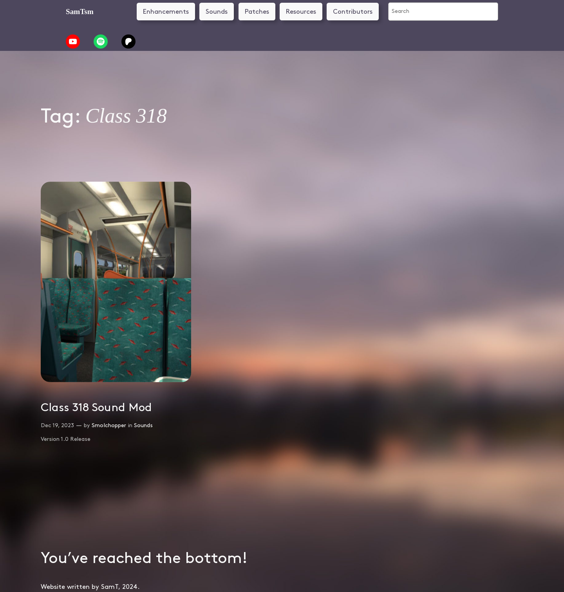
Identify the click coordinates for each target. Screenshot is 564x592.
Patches (257, 11)
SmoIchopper (109, 425)
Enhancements (166, 11)
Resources (301, 11)
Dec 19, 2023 (57, 425)
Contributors (352, 11)
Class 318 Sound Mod (96, 407)
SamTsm (80, 11)
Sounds (217, 11)
